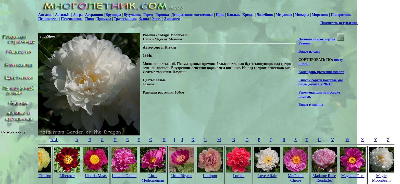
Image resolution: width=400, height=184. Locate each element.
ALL (54, 139)
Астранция (94, 15)
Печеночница (72, 19)
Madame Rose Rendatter (324, 178)
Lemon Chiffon (38, 176)
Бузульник (132, 15)
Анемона (45, 15)
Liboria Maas (96, 176)
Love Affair (267, 176)
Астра (78, 15)
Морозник (320, 15)
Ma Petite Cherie (296, 178)
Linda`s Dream (124, 176)
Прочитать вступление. (339, 23)
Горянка (162, 15)
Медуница (284, 15)
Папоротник (341, 15)
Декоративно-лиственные (192, 15)
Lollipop (210, 176)
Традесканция (125, 19)
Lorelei (238, 176)
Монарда (302, 15)
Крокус (248, 15)
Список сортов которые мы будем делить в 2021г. (320, 82)
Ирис (220, 15)
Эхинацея (172, 19)
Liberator (67, 176)
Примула (103, 19)
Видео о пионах (310, 105)
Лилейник (265, 15)
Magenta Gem (352, 176)
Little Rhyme (181, 176)
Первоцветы (48, 19)
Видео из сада (309, 51)
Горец (148, 15)
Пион (89, 19)
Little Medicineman (153, 178)
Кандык (233, 15)
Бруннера (113, 15)
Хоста (156, 19)
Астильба (62, 15)
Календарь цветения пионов (321, 72)
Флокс (144, 19)
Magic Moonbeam (381, 178)
